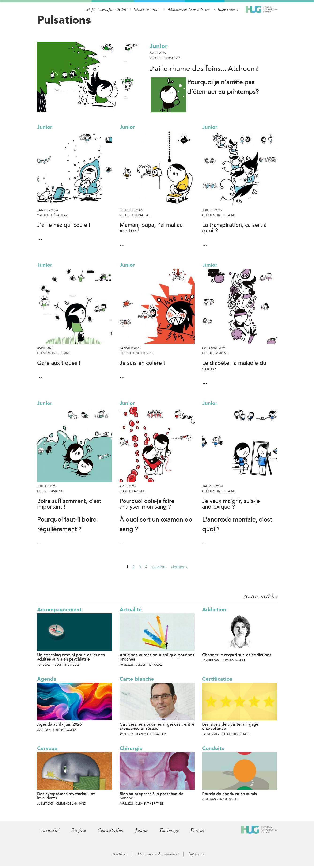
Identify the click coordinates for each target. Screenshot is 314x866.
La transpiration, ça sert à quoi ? (234, 228)
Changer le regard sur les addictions (236, 655)
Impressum (226, 9)
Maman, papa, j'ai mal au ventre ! (151, 228)
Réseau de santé (146, 9)
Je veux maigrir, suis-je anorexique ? (231, 504)
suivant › (159, 567)
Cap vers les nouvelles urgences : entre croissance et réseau (157, 726)
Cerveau (47, 748)
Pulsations (64, 20)
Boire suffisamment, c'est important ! (69, 504)
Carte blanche (137, 679)
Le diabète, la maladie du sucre (234, 366)
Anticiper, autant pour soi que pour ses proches (157, 657)
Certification (217, 679)
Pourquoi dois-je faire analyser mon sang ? (147, 504)
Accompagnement (59, 609)
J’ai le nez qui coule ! (63, 225)
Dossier (203, 830)
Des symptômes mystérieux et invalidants (66, 796)
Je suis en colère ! (142, 363)
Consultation (112, 830)
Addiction (214, 609)
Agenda (46, 679)
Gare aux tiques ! (58, 363)
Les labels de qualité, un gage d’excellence (230, 726)
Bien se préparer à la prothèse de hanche (151, 796)
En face (79, 830)
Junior (159, 46)
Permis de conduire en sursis (229, 794)
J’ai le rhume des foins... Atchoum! (204, 68)
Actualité (131, 609)
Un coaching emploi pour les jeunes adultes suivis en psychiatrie (71, 657)
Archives (119, 854)
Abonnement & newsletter (188, 9)
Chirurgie (131, 748)
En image (174, 830)
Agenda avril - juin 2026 (59, 724)
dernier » (179, 567)
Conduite (213, 748)
